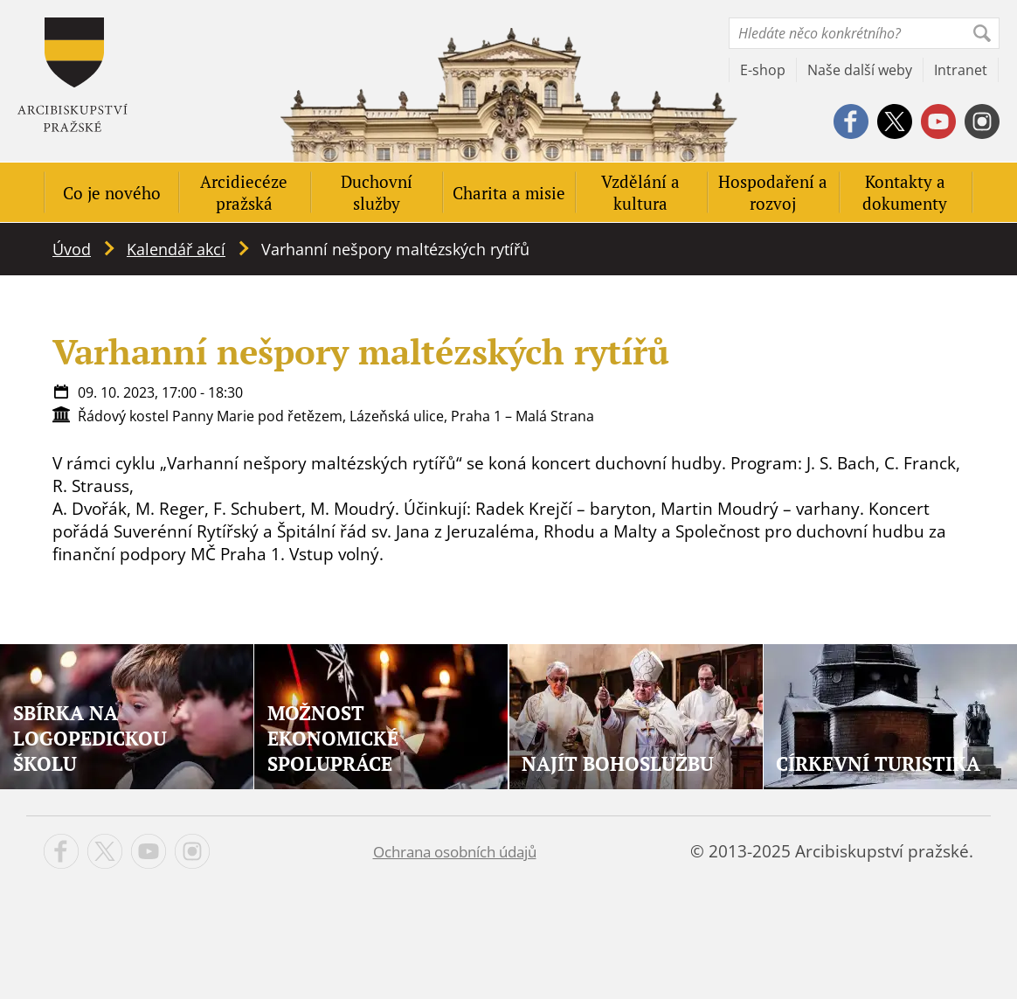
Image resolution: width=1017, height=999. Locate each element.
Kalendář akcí (176, 249)
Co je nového (112, 193)
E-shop (762, 70)
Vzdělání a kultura (640, 192)
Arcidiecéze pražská (243, 192)
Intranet (960, 70)
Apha (72, 74)
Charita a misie (509, 193)
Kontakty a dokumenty (904, 192)
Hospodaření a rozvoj (772, 192)
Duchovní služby (376, 192)
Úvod (71, 249)
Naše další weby (859, 70)
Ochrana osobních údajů (454, 852)
